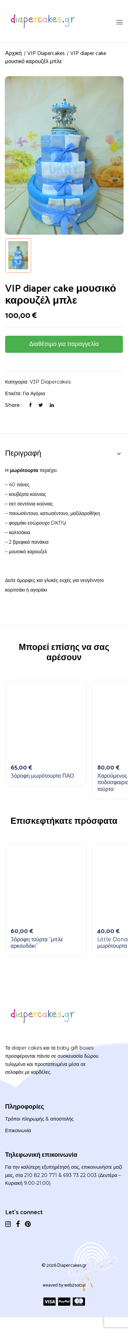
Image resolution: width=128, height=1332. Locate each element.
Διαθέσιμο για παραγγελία (64, 344)
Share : (13, 405)
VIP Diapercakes (46, 53)
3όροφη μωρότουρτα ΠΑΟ (42, 776)
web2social (75, 1285)
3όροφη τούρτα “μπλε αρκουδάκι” (37, 942)
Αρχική (13, 53)
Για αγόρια (34, 393)
